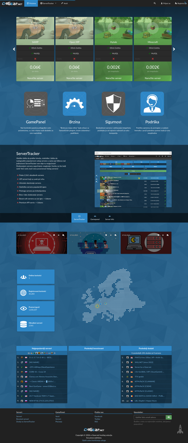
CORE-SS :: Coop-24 (37, 372)
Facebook (98, 416)
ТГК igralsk (139, 376)
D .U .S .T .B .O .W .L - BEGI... (40, 357)
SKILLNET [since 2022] (144, 362)
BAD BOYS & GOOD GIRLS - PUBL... (149, 396)
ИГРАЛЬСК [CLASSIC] (144, 391)
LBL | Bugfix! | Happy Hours (146, 401)
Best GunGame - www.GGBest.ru (42, 386)
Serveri (19, 416)
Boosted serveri (22, 419)
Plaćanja (58, 421)
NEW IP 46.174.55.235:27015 (41, 401)
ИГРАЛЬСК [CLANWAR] (145, 381)
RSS (96, 421)
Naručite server (35, 78)
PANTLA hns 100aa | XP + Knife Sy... (149, 357)
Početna (31, 3)
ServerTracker (47, 3)
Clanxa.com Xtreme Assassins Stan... (43, 376)
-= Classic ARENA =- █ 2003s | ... (42, 381)
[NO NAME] (34, 362)
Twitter (97, 419)
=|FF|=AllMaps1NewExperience (41, 367)
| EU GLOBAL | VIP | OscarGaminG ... (149, 372)
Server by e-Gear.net (143, 367)
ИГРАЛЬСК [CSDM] (143, 386)
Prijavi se (165, 3)
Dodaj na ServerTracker (25, 421)
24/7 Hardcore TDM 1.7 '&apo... (42, 396)
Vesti (64, 3)
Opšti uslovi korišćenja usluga (94, 440)
